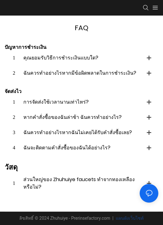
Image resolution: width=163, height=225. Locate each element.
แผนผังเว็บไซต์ (128, 218)
